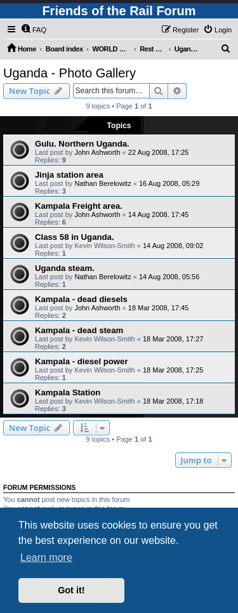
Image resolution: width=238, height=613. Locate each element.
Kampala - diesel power (81, 361)
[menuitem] (33, 29)
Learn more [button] (46, 557)
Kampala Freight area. (78, 206)
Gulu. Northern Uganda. (82, 143)
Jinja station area (69, 175)
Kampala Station (67, 392)
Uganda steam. (65, 268)
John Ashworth (97, 152)
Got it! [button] (71, 590)
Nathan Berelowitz (102, 183)
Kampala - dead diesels (81, 299)
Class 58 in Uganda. (74, 237)
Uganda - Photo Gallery (69, 73)
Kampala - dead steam (79, 330)
